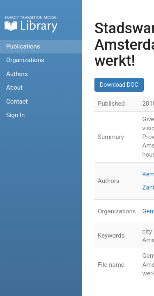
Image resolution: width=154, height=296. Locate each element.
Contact (17, 101)
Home (30, 24)
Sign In (15, 115)
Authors (17, 74)
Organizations (25, 60)
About (14, 87)
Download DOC (119, 84)
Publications (23, 46)
